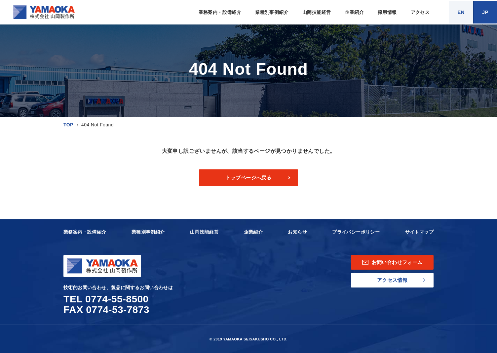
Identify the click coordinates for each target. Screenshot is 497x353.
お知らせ (297, 232)
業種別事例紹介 (271, 12)
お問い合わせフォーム (392, 262)
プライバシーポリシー (356, 232)
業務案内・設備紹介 (220, 12)
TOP (68, 124)
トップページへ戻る (249, 177)
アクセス (420, 12)
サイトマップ (419, 232)
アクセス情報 (392, 280)
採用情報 (387, 12)
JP (485, 12)
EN (461, 12)
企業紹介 (354, 12)
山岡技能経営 (316, 12)
